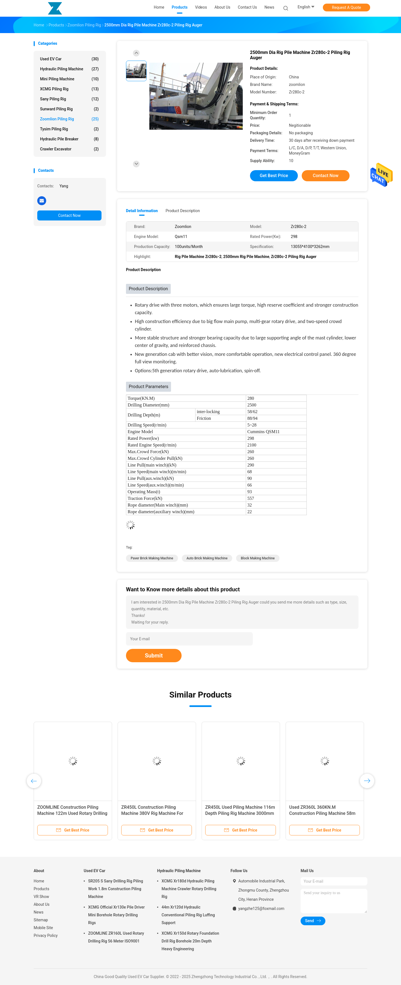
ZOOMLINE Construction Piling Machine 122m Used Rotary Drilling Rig (72, 813)
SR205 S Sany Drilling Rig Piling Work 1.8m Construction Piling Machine (115, 889)
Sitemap (41, 920)
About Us (41, 904)
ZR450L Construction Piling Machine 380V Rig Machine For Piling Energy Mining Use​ (152, 813)
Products (41, 889)
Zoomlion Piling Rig (69, 119)
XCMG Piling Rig (69, 89)
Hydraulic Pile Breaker (69, 139)
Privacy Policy (46, 935)
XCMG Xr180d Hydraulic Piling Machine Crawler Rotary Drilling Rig (189, 889)
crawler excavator (69, 149)
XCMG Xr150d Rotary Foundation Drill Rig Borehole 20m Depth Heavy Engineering (190, 941)
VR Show (41, 896)
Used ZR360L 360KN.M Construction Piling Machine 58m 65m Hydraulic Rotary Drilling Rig (322, 813)
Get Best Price (274, 175)
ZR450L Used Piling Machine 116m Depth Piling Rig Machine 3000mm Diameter (240, 813)
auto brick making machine (207, 558)
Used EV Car (69, 59)
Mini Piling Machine (69, 79)
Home (39, 881)
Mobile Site (43, 928)
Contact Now (69, 215)
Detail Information (142, 211)
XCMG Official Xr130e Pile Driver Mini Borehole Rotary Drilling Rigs (116, 915)
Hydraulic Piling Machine (69, 69)
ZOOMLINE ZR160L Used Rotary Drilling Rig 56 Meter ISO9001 (116, 937)
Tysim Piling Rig (69, 129)
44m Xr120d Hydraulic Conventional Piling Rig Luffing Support (188, 915)
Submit (154, 655)
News (38, 912)
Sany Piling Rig (69, 99)
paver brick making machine (152, 558)
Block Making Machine (258, 558)
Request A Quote (346, 7)
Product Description (182, 211)
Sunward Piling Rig (69, 109)
